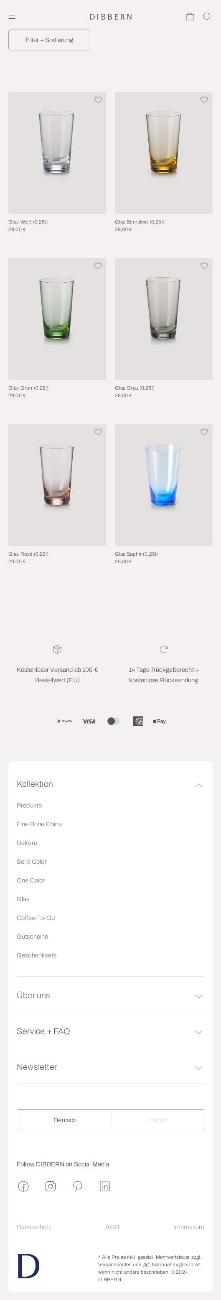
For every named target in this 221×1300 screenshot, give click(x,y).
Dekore (27, 843)
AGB (112, 1227)
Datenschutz (34, 1227)
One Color (31, 880)
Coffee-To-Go (36, 918)
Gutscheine (32, 936)
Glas (23, 899)
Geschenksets (36, 955)
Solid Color (32, 861)
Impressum (188, 1227)
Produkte (29, 805)
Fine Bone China (39, 824)
